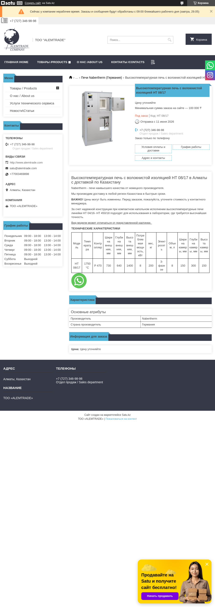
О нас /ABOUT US (89, 62)
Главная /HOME (16, 62)
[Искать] (169, 40)
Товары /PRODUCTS (52, 62)
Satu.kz (126, 414)
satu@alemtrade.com (23, 168)
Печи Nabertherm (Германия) (101, 77)
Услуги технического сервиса (32, 103)
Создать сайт (33, 3)
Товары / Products (23, 88)
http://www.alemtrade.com (26, 162)
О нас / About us (22, 96)
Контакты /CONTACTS (127, 62)
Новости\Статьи (22, 111)
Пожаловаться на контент (121, 418)
